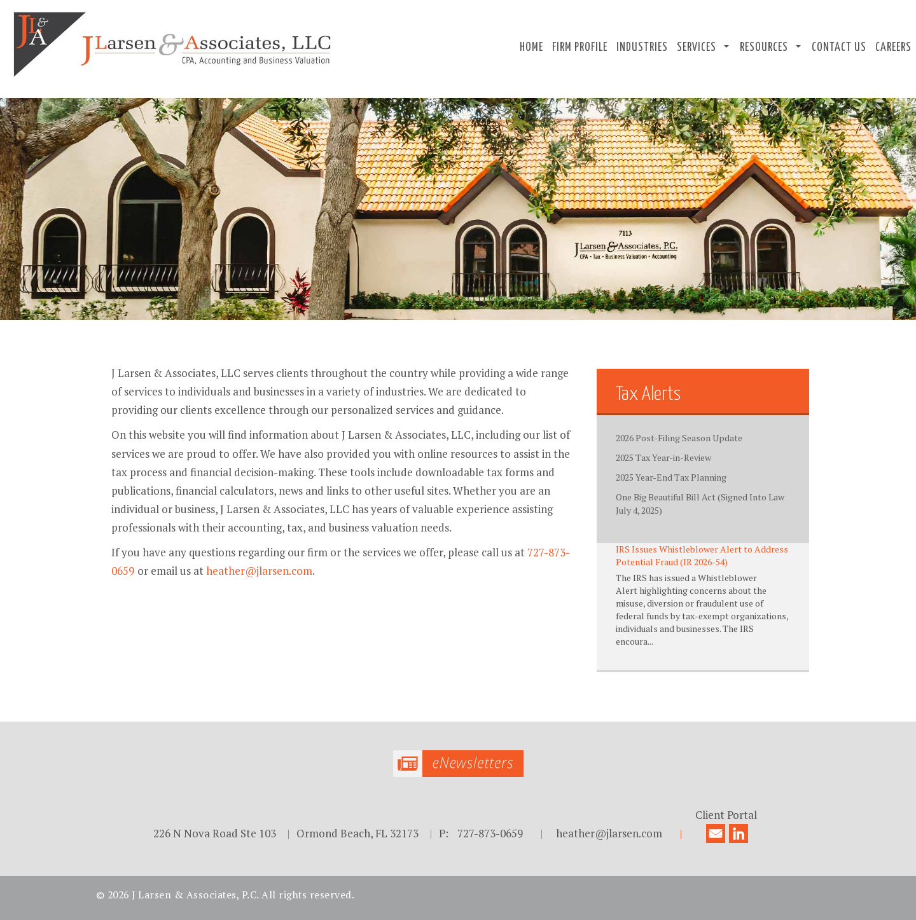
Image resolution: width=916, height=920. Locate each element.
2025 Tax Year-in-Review (663, 457)
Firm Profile (579, 47)
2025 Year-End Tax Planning (671, 477)
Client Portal (726, 814)
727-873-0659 (490, 833)
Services (696, 47)
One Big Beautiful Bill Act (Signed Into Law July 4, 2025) (700, 503)
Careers (893, 47)
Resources (764, 47)
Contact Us (839, 47)
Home (531, 47)
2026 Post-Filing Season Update (679, 438)
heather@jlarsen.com (259, 570)
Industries (642, 47)
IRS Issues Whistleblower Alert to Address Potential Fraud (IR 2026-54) (702, 555)
